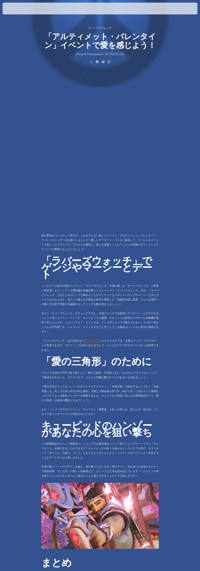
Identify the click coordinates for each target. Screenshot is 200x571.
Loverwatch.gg (93, 187)
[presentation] (13, 8)
